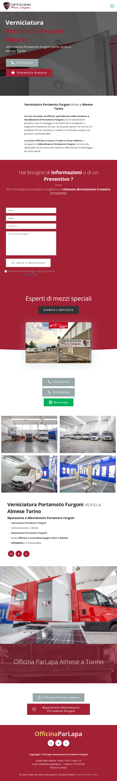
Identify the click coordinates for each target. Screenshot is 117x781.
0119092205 (58, 392)
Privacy (53, 767)
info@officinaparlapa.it (50, 764)
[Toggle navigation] (112, 5)
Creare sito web (35, 774)
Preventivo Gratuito (29, 72)
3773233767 (22, 62)
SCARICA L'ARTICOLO (59, 310)
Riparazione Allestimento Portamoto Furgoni (56, 709)
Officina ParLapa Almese (58, 698)
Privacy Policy (31, 274)
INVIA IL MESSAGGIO (28, 263)
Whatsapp (58, 402)
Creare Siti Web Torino (86, 774)
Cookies (63, 767)
